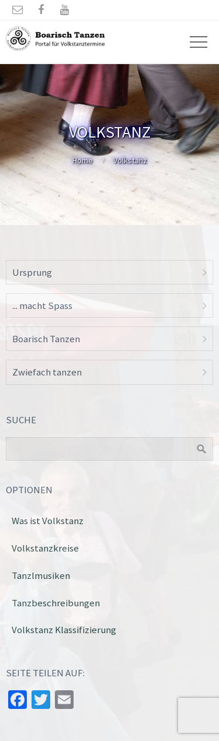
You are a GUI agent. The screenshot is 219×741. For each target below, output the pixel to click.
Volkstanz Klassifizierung (64, 629)
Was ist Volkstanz (48, 520)
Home (82, 160)
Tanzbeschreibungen (56, 602)
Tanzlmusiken (41, 575)
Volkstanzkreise (45, 548)
